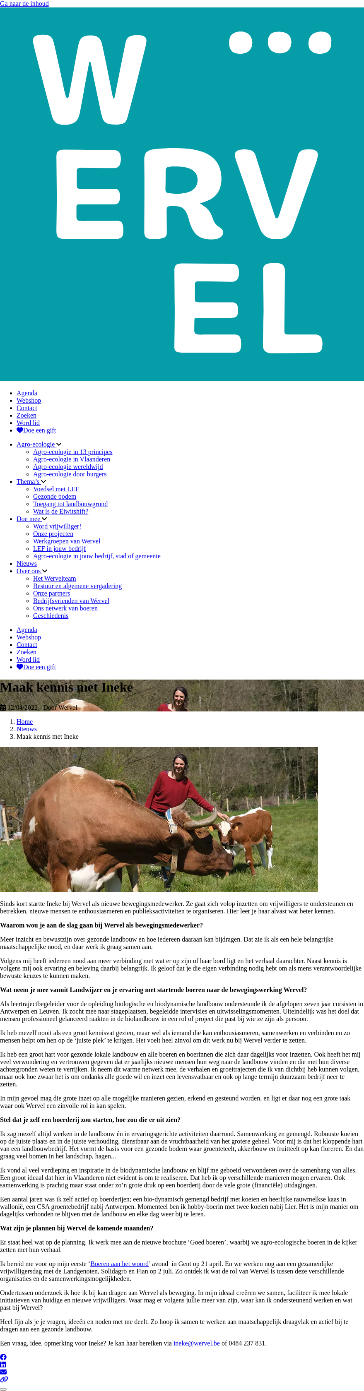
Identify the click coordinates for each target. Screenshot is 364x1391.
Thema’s (29, 481)
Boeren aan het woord (119, 1263)
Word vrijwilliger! (57, 526)
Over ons (29, 570)
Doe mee (29, 518)
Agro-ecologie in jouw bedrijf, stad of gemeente (97, 556)
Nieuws (27, 563)
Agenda (27, 392)
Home (25, 721)
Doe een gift (36, 430)
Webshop (29, 400)
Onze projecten (53, 533)
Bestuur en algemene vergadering (77, 585)
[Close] (3, 1389)
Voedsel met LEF (56, 488)
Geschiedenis (50, 615)
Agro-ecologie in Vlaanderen (71, 459)
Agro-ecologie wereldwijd (68, 466)
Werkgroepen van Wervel (66, 541)
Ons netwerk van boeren (65, 608)
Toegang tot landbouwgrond (70, 503)
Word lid (28, 422)
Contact (27, 407)
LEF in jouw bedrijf (59, 548)
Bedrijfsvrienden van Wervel (71, 600)
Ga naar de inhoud (24, 3)
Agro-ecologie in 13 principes (73, 451)
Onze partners (51, 593)
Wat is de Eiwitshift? (60, 511)
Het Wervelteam (54, 578)
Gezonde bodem (54, 496)
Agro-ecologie (36, 444)
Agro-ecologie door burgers (69, 474)
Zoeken (26, 415)
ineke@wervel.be (197, 1343)
